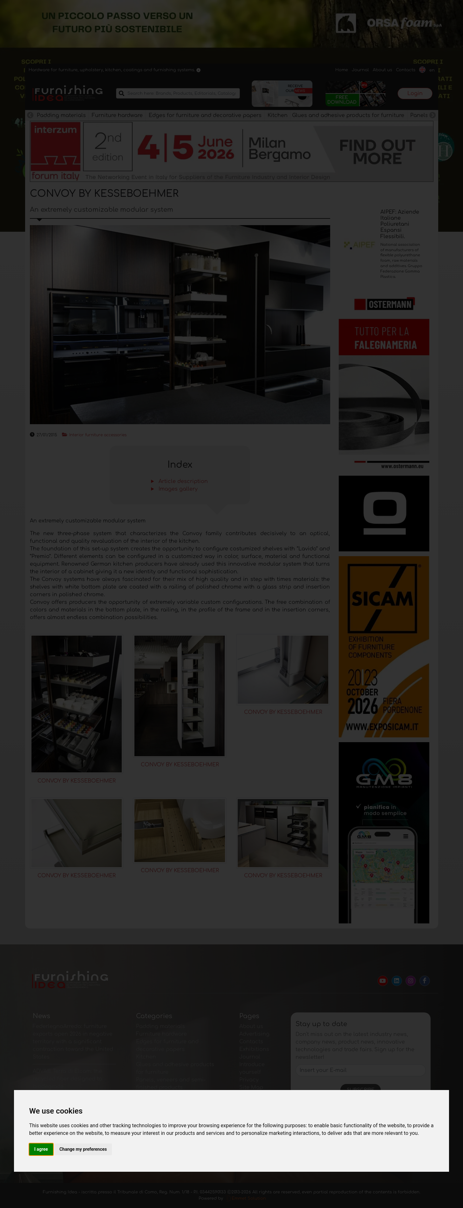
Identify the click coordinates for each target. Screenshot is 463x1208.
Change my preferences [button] (83, 1149)
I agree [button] (41, 1149)
